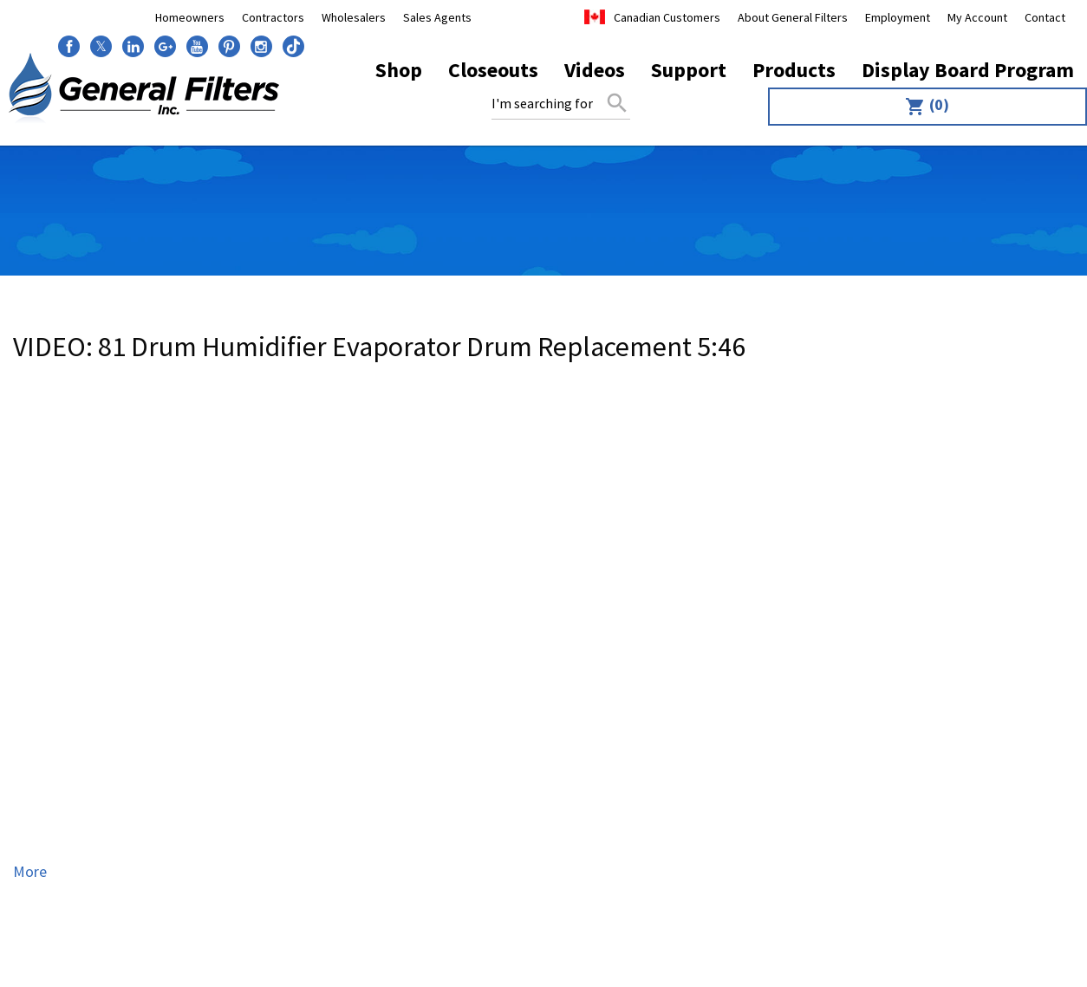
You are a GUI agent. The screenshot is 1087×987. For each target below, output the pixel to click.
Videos (594, 69)
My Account (977, 17)
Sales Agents (437, 17)
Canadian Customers (667, 17)
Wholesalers (354, 17)
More (30, 871)
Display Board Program (968, 69)
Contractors (273, 17)
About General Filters (793, 17)
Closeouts (493, 69)
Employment (897, 17)
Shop (398, 69)
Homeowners (190, 17)
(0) (927, 105)
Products (794, 69)
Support (688, 69)
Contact (1045, 17)
